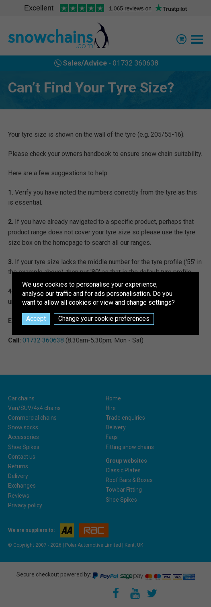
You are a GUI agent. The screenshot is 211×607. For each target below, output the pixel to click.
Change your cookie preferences (104, 318)
